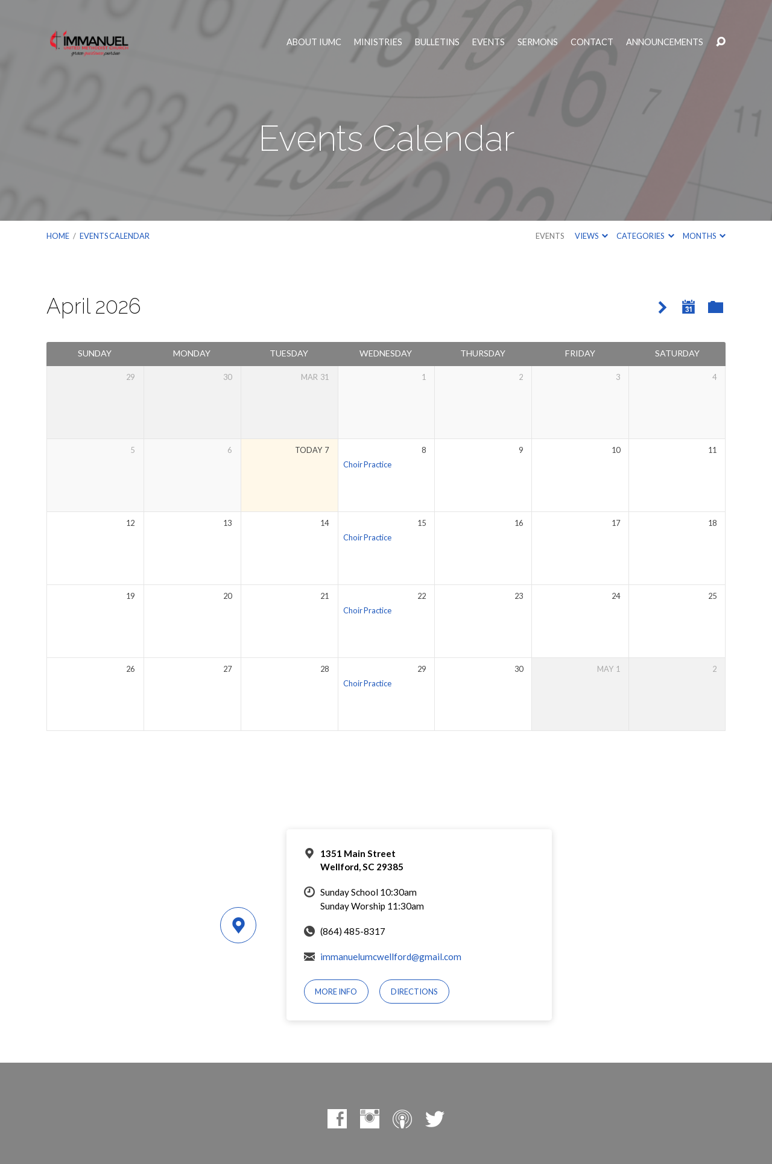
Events (488, 42)
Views (591, 236)
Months (704, 236)
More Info (336, 991)
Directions (414, 991)
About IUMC (313, 42)
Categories (645, 236)
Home (57, 236)
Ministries (378, 42)
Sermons (537, 42)
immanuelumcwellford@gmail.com (390, 956)
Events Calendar (115, 236)
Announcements (664, 42)
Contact (592, 42)
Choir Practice (367, 464)
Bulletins (437, 42)
